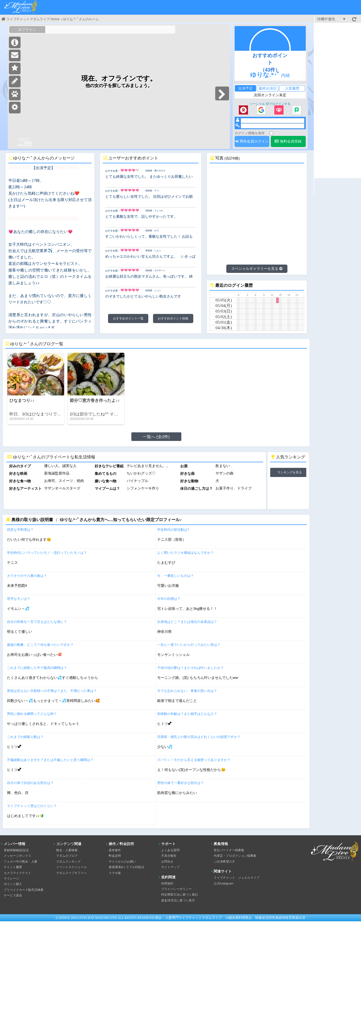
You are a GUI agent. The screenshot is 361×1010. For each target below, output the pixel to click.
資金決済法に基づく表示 (178, 900)
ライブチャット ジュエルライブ (236, 877)
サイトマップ (170, 867)
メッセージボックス (17, 855)
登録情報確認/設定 (16, 850)
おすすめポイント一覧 (128, 318)
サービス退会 (13, 895)
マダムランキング (68, 861)
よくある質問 (170, 850)
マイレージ (11, 878)
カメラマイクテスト (17, 872)
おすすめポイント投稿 (173, 318)
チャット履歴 (13, 867)
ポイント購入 (13, 883)
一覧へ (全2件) (156, 436)
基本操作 (115, 850)
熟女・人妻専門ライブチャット (178, 918)
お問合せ (167, 861)
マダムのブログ (66, 855)
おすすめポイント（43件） (269, 62)
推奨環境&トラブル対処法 (126, 867)
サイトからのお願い (122, 861)
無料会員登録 (288, 141)
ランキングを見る (289, 472)
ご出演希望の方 (224, 861)
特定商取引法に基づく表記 (179, 894)
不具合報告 (168, 855)
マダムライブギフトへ (71, 872)
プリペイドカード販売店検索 (23, 889)
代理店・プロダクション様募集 (235, 855)
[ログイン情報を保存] (271, 133)
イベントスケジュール (71, 867)
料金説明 (115, 855)
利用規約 (167, 883)
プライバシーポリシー (176, 888)
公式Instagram (223, 883)
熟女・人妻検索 (66, 850)
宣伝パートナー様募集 (229, 850)
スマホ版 (115, 872)
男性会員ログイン (252, 141)
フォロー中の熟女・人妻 (20, 861)
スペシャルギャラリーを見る (256, 269)
